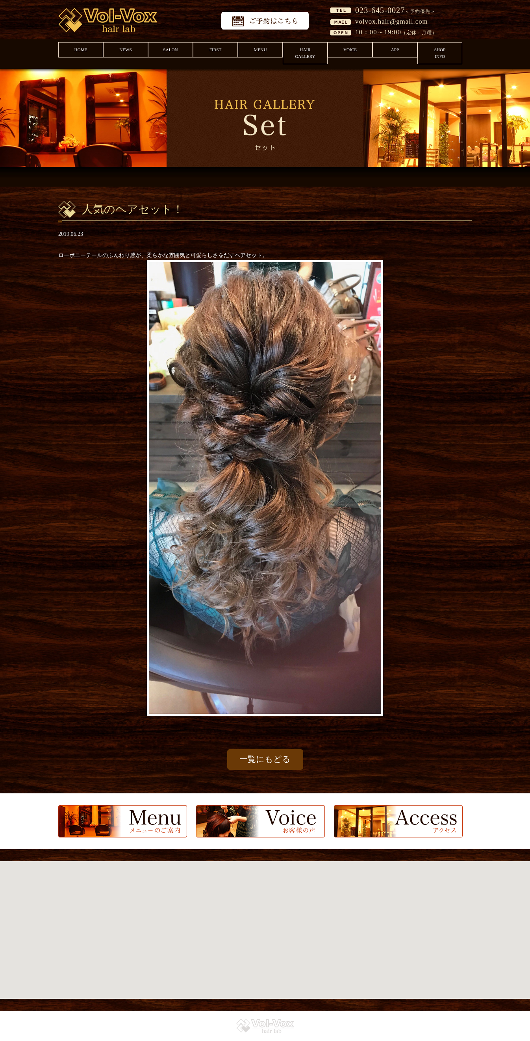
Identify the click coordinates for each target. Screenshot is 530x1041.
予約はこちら (265, 21)
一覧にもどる (265, 759)
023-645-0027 (380, 10)
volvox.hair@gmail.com (391, 21)
